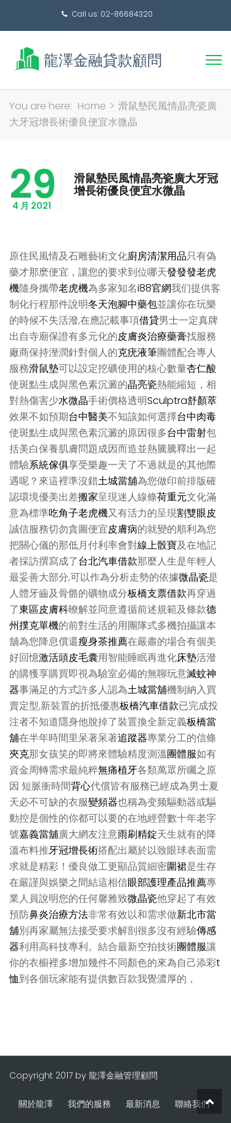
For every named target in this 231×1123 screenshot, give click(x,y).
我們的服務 (89, 1104)
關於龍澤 (35, 1104)
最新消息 (143, 1104)
